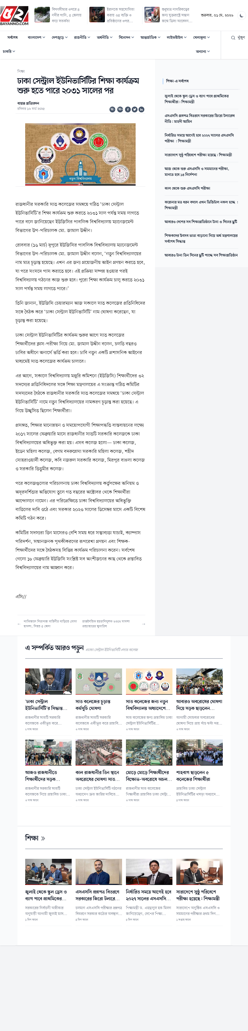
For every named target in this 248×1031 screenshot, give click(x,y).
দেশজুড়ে (61, 38)
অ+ (120, 109)
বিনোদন (128, 38)
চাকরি (10, 52)
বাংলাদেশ (38, 38)
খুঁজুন (238, 37)
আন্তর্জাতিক (152, 38)
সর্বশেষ (13, 37)
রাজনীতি (83, 38)
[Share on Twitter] (135, 109)
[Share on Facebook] (128, 109)
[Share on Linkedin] (141, 109)
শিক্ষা (21, 71)
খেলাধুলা (203, 38)
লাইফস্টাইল (178, 38)
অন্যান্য (204, 52)
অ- (112, 109)
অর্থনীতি (106, 38)
